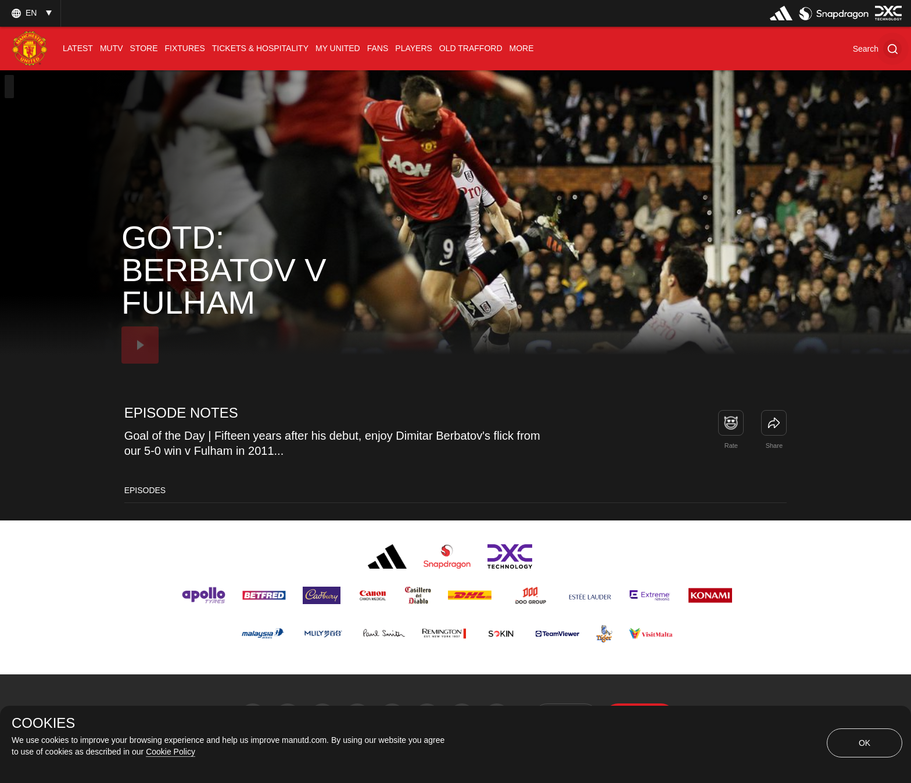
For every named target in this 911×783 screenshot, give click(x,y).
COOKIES (43, 723)
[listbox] (30, 13)
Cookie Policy (170, 751)
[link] (774, 423)
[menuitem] (77, 48)
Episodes (145, 490)
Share (774, 445)
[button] (877, 48)
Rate (731, 445)
